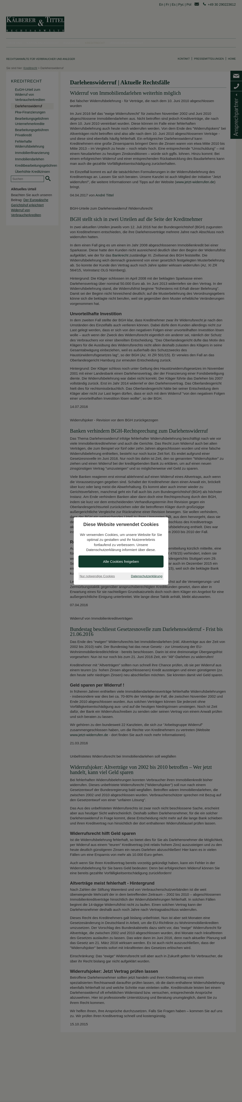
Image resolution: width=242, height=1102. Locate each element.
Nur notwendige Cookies (97, 576)
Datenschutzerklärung (146, 576)
